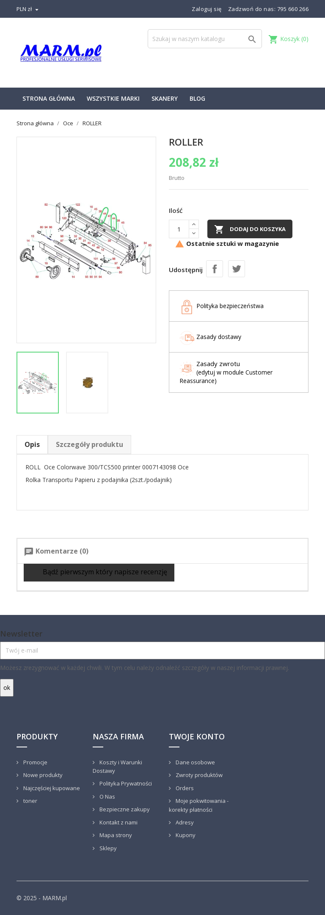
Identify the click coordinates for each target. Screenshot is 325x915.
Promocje (34, 762)
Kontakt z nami (118, 822)
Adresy (184, 822)
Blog (197, 98)
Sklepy (107, 848)
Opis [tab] (32, 444)
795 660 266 (293, 9)
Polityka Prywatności (125, 783)
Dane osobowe (194, 762)
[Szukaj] (205, 38)
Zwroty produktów (198, 775)
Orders (184, 788)
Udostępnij (214, 268)
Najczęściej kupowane (51, 788)
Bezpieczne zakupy (124, 809)
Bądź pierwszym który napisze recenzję (99, 572)
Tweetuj (236, 268)
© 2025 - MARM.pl (42, 898)
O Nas (106, 796)
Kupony (185, 835)
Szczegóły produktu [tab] (89, 444)
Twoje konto (197, 736)
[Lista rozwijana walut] (29, 9)
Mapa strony (115, 835)
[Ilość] (179, 229)
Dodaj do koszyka (250, 229)
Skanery (164, 98)
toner (29, 801)
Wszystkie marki (113, 98)
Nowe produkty (42, 775)
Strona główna (48, 98)
